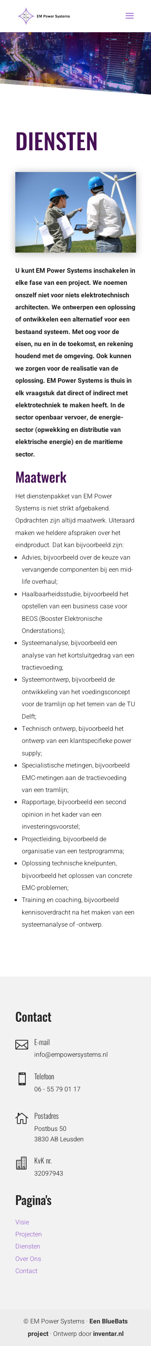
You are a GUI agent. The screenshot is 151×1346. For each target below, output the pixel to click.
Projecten (28, 1234)
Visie (22, 1222)
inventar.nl (108, 1334)
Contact (26, 1271)
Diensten (27, 1246)
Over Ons (28, 1259)
